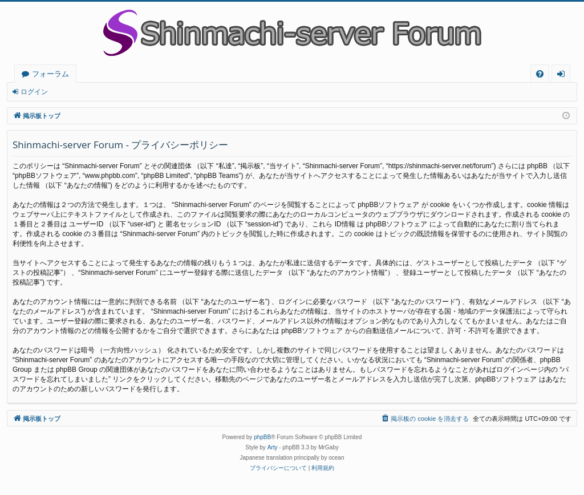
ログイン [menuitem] (564, 75)
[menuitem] (540, 74)
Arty (272, 447)
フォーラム (50, 73)
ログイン (34, 92)
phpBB (262, 437)
